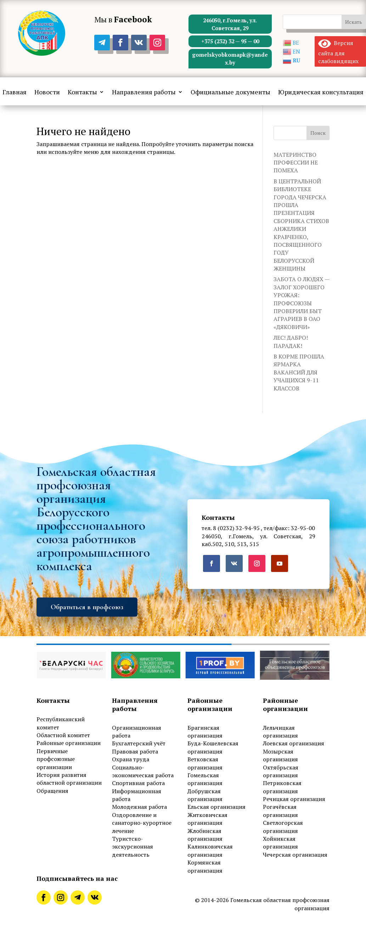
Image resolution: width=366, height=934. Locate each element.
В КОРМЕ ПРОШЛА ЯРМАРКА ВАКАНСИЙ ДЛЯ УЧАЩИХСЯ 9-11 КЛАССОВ (299, 372)
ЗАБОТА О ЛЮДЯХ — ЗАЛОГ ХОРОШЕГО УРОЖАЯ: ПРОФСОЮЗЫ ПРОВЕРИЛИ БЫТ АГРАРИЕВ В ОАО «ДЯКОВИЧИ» (301, 302)
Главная (14, 92)
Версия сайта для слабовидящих (338, 52)
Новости (47, 92)
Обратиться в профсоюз (87, 607)
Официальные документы (230, 92)
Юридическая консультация (321, 92)
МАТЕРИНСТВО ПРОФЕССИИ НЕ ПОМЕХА (296, 162)
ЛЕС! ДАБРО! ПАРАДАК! (291, 341)
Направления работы (144, 92)
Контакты (82, 92)
